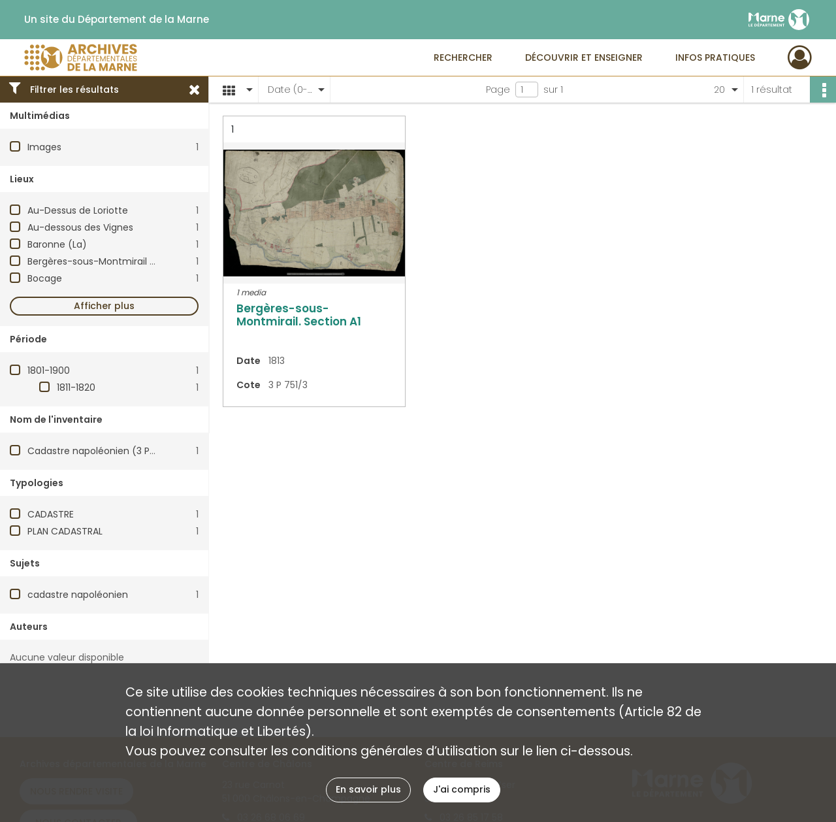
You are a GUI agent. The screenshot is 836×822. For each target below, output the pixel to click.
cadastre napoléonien (77, 594)
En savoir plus (368, 789)
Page (498, 89)
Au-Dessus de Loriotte (77, 210)
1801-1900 (48, 370)
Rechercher (463, 57)
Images (44, 147)
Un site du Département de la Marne (116, 19)
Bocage (44, 278)
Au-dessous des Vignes (80, 227)
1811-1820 (76, 387)
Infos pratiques (715, 57)
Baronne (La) (57, 244)
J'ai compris (461, 789)
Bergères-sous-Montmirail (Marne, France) (125, 261)
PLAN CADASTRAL (65, 531)
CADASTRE (50, 514)
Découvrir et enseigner (584, 57)
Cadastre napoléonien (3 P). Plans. (105, 450)
